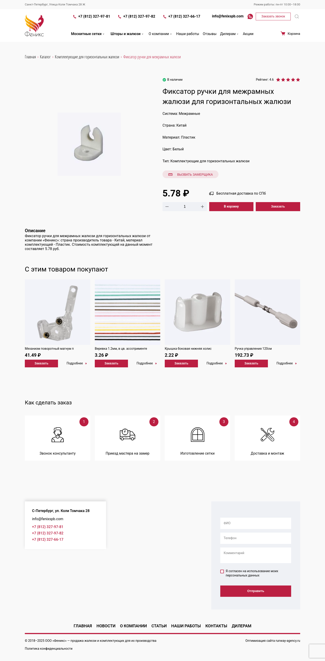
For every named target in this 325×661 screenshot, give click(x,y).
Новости (105, 625)
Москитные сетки (88, 37)
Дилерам (229, 37)
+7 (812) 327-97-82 (136, 19)
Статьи (159, 625)
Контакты (216, 625)
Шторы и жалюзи (127, 37)
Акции (248, 37)
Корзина (290, 37)
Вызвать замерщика (190, 174)
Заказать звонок (273, 19)
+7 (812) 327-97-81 (91, 19)
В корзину (231, 206)
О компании (161, 37)
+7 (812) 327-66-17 (181, 19)
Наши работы (187, 37)
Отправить (255, 591)
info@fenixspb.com (225, 19)
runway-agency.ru (288, 640)
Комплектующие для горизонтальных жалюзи (209, 161)
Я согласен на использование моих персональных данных (249, 573)
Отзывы (209, 37)
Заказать (278, 206)
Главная (83, 625)
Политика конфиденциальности (48, 648)
